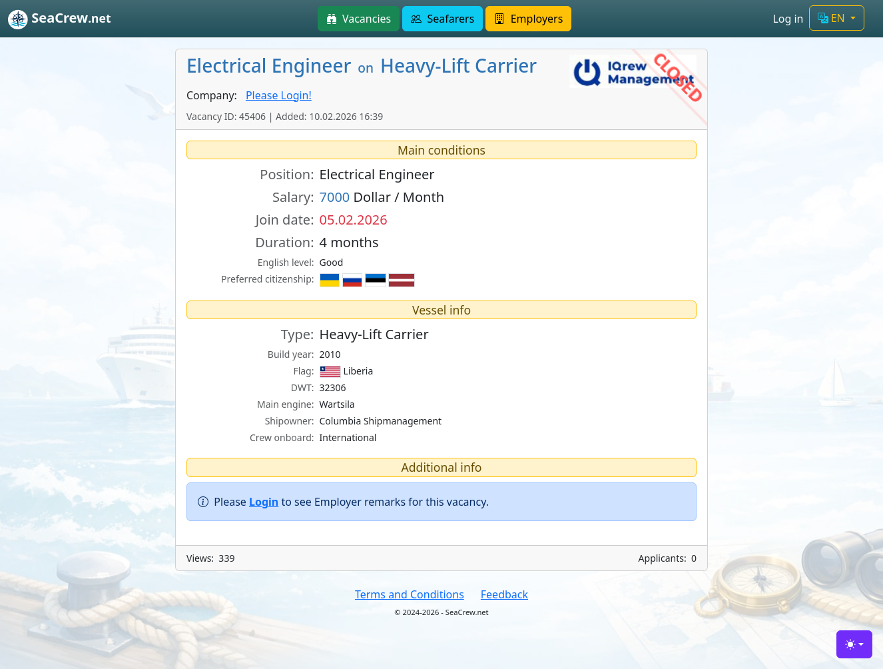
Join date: (285, 220)
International (348, 437)
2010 (330, 354)
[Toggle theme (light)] (854, 644)
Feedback (504, 594)
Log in (787, 18)
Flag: (303, 370)
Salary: (293, 197)
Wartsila (337, 404)
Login (263, 501)
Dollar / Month (382, 197)
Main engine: (285, 404)
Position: (287, 174)
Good (332, 262)
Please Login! (279, 95)
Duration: (284, 242)
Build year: (291, 354)
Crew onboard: (282, 437)
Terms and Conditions (409, 594)
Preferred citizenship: (267, 279)
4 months (349, 242)
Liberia (347, 371)
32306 (333, 387)
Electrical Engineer (377, 174)
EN (833, 18)
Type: (297, 334)
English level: (286, 262)
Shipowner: (289, 420)
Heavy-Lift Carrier (374, 334)
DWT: (302, 387)
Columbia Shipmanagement (381, 420)
